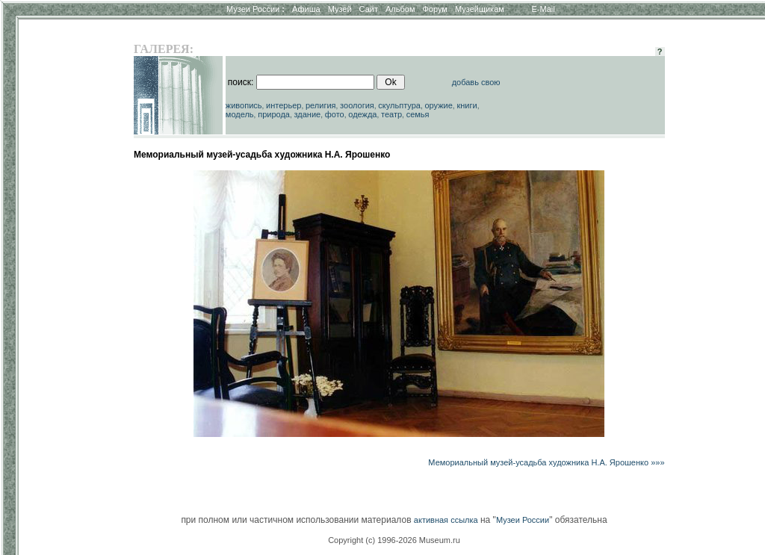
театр (391, 114)
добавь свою (476, 82)
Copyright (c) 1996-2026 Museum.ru (394, 540)
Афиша (306, 8)
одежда (362, 114)
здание (307, 114)
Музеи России (255, 8)
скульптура (399, 105)
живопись (244, 105)
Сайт (368, 8)
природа (274, 114)
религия (321, 105)
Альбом (400, 8)
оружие (439, 105)
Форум (434, 8)
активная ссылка (446, 519)
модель (240, 114)
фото (334, 114)
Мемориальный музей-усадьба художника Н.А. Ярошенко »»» (546, 462)
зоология (357, 105)
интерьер (283, 105)
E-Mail (543, 8)
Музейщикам (479, 8)
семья (418, 114)
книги (466, 105)
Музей (340, 8)
